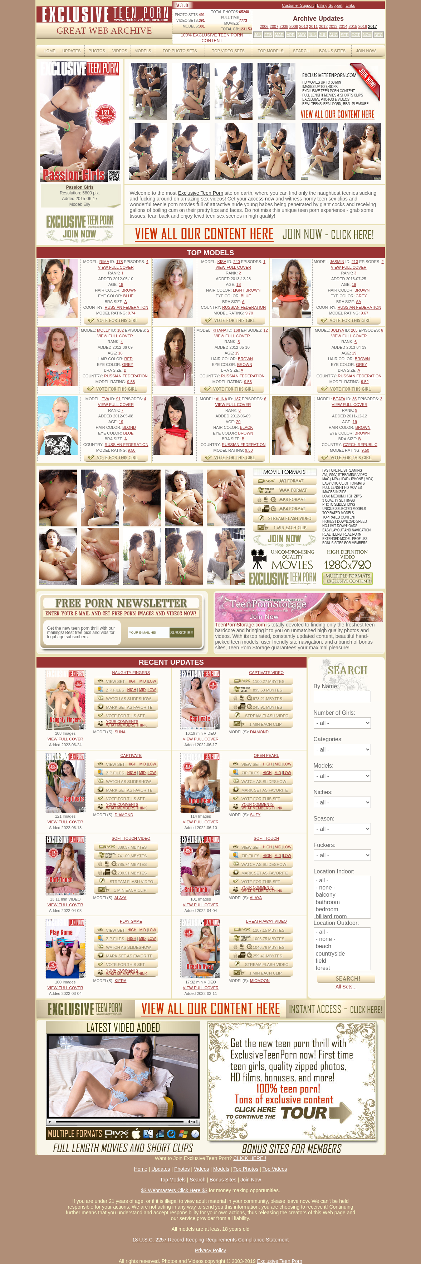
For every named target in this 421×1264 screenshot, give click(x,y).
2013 (333, 26)
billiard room (342, 917)
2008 (283, 26)
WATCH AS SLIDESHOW (128, 699)
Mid (142, 681)
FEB (268, 35)
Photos (97, 51)
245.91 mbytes (267, 707)
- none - (342, 888)
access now (261, 199)
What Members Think (126, 725)
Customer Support (298, 5)
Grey (361, 296)
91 (118, 399)
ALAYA (120, 898)
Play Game (131, 921)
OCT (356, 35)
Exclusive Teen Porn (201, 193)
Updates (71, 51)
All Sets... (346, 987)
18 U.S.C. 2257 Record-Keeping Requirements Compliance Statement (210, 1240)
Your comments (122, 722)
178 (119, 261)
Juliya (337, 330)
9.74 (131, 313)
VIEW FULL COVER (116, 267)
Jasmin (337, 261)
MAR (279, 35)
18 (121, 284)
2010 (303, 26)
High (131, 681)
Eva (105, 399)
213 (355, 261)
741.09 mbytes (132, 856)
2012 (323, 26)
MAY (302, 35)
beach (342, 946)
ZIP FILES (115, 690)
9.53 (247, 382)
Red (128, 359)
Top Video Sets (228, 51)
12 (265, 330)
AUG (333, 35)
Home (49, 51)
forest (342, 968)
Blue (128, 296)
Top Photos (245, 1169)
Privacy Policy (210, 1250)
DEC (379, 35)
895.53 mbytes (267, 690)
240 (236, 261)
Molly (103, 330)
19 (354, 284)
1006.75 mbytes (268, 939)
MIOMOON (260, 980)
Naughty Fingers (131, 672)
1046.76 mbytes (268, 947)
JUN (312, 35)
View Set (115, 681)
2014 (343, 26)
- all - (342, 880)
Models (142, 51)
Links (350, 5)
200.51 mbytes (132, 873)
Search (301, 51)
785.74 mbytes (132, 864)
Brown (129, 290)
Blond (129, 427)
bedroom (342, 909)
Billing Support (329, 5)
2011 (313, 26)
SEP (344, 35)
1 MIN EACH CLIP (265, 724)
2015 (352, 26)
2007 (274, 26)
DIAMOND (259, 732)
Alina (221, 399)
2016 (362, 26)
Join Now (366, 51)
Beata (339, 399)
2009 (293, 26)
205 (354, 330)
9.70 (249, 313)
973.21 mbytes (267, 699)
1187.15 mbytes (268, 930)
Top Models (271, 51)
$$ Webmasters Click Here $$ (174, 1190)
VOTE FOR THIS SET (125, 716)
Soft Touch (266, 838)
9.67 (364, 313)
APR (291, 35)
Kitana (219, 330)
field (342, 961)
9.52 (364, 382)
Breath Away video (266, 921)
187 (237, 399)
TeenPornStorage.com (240, 625)
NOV (367, 35)
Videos (119, 51)
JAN (257, 35)
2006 (264, 26)
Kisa (221, 261)
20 (238, 422)
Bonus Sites (332, 51)
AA (358, 301)
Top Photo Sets (180, 51)
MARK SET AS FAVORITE (129, 707)
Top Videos (274, 1169)
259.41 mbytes (267, 956)
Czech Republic (360, 444)
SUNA (120, 732)
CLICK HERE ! (249, 1158)
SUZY (255, 815)
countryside (342, 954)
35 (354, 399)
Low (152, 681)
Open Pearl (266, 755)
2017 (372, 26)
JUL (323, 35)
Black (246, 427)
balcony (342, 895)
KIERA (120, 980)
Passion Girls (80, 187)
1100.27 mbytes (268, 681)
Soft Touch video (131, 838)
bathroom (342, 902)
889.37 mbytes (132, 847)
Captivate (131, 755)
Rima (104, 261)
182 (120, 330)
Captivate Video (266, 672)
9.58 (130, 382)
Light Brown (246, 290)
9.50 (131, 450)
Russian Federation (126, 307)
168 (237, 330)
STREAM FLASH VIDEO (267, 716)
